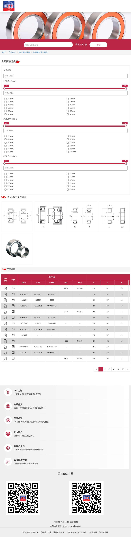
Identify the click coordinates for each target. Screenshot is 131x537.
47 (108, 288)
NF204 (79, 288)
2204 (52, 300)
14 (122, 288)
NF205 (79, 341)
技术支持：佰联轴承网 (99, 532)
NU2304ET (24, 329)
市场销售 (59, 6)
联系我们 (89, 6)
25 (94, 335)
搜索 (98, 45)
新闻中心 (72, 6)
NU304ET (24, 318)
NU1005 (24, 335)
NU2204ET (24, 306)
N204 (66, 288)
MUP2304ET (52, 329)
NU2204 (24, 300)
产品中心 (41, 6)
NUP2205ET (52, 353)
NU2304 (24, 323)
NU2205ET (24, 353)
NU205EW (24, 347)
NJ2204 (38, 300)
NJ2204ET (38, 306)
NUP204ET (52, 294)
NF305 (79, 359)
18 (122, 300)
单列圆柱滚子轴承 (40, 52)
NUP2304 (52, 323)
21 (122, 323)
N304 (66, 312)
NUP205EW (52, 347)
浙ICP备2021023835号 (76, 532)
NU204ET (24, 294)
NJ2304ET (38, 329)
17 (122, 359)
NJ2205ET (38, 353)
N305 (66, 359)
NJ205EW (38, 347)
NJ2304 (38, 323)
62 (108, 359)
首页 (22, 6)
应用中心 (50, 6)
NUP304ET (52, 318)
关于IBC (29, 6)
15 (122, 312)
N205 (66, 341)
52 (108, 312)
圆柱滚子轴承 (24, 52)
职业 (82, 6)
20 (94, 288)
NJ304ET (38, 318)
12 (122, 335)
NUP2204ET (52, 306)
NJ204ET (38, 294)
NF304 (79, 312)
